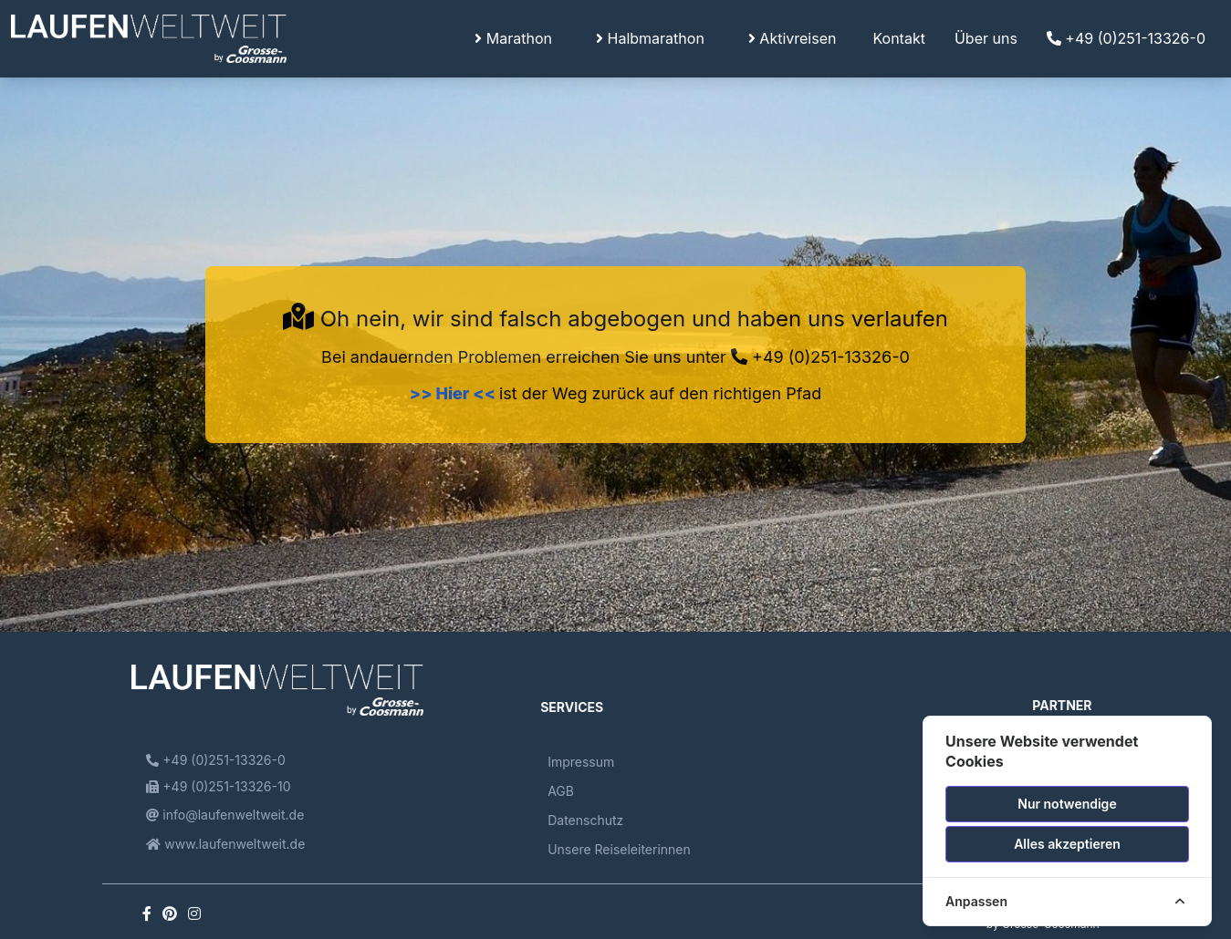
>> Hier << (454, 393)
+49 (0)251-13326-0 (1126, 38)
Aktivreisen (792, 38)
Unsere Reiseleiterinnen (619, 849)
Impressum (581, 761)
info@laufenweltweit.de (225, 814)
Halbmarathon (650, 38)
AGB (561, 791)
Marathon (513, 38)
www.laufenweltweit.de (225, 843)
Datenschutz (585, 820)
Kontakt (898, 38)
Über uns (986, 38)
